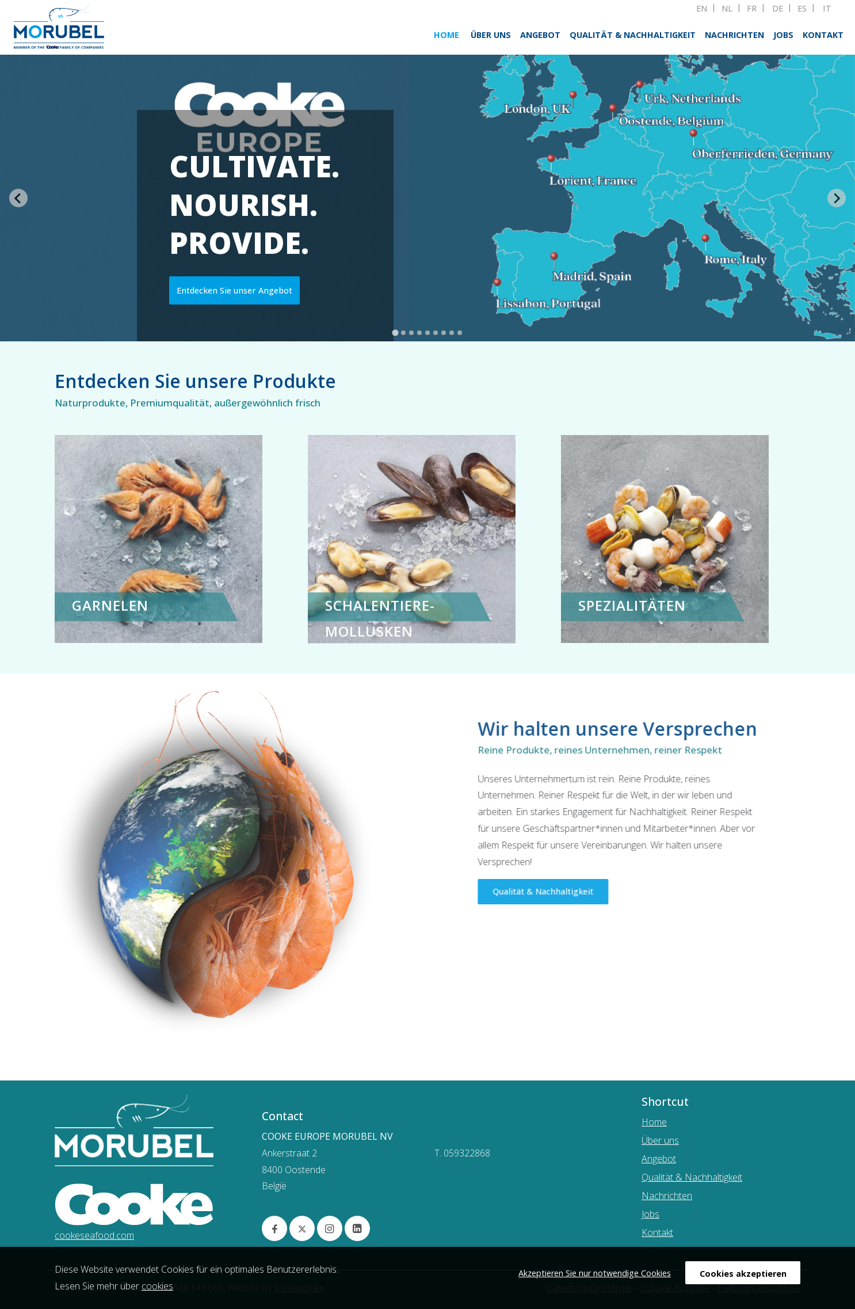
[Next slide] (836, 198)
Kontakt (823, 34)
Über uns (491, 34)
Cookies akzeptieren (743, 1273)
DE (777, 8)
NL (727, 8)
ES (802, 8)
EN (701, 8)
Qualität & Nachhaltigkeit (633, 34)
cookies (157, 1286)
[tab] (395, 333)
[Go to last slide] (18, 198)
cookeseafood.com (94, 1235)
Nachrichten (734, 34)
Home (446, 34)
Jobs (783, 34)
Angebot (540, 34)
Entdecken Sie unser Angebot (234, 290)
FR (752, 8)
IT (827, 8)
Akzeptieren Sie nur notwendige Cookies (594, 1273)
